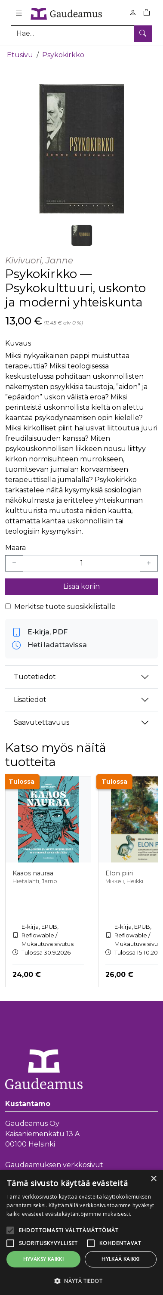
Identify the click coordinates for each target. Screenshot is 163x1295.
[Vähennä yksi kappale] (14, 563)
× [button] (153, 1179)
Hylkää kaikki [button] (120, 1259)
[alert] (81, 1232)
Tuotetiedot (35, 677)
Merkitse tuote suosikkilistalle (65, 607)
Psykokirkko (63, 55)
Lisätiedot (30, 699)
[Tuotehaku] (81, 33)
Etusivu (20, 55)
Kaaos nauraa (32, 873)
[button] (81, 1280)
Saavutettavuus (41, 722)
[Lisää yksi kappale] (149, 563)
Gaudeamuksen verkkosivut (54, 1165)
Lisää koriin (81, 586)
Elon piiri (119, 873)
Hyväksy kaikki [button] (43, 1259)
